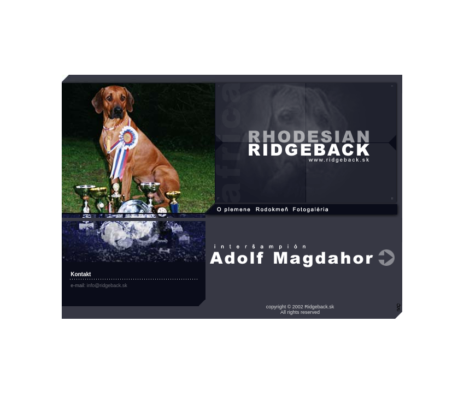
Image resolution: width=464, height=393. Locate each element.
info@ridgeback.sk (107, 285)
